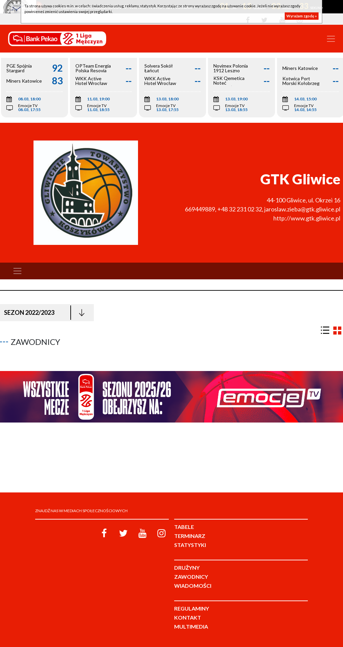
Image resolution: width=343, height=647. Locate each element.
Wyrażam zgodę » (301, 16)
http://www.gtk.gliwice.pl (306, 218)
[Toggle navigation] (331, 38)
